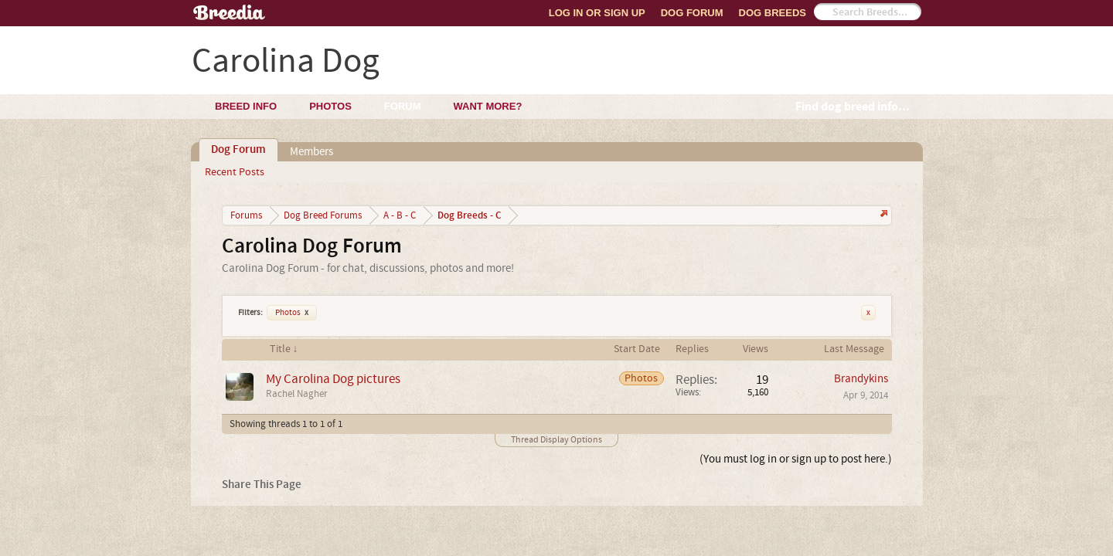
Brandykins (861, 378)
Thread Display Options (556, 440)
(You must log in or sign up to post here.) (795, 459)
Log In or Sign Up (597, 13)
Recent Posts (234, 172)
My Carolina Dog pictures (333, 379)
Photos (291, 312)
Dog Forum (692, 13)
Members (311, 151)
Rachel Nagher (297, 394)
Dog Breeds (772, 13)
